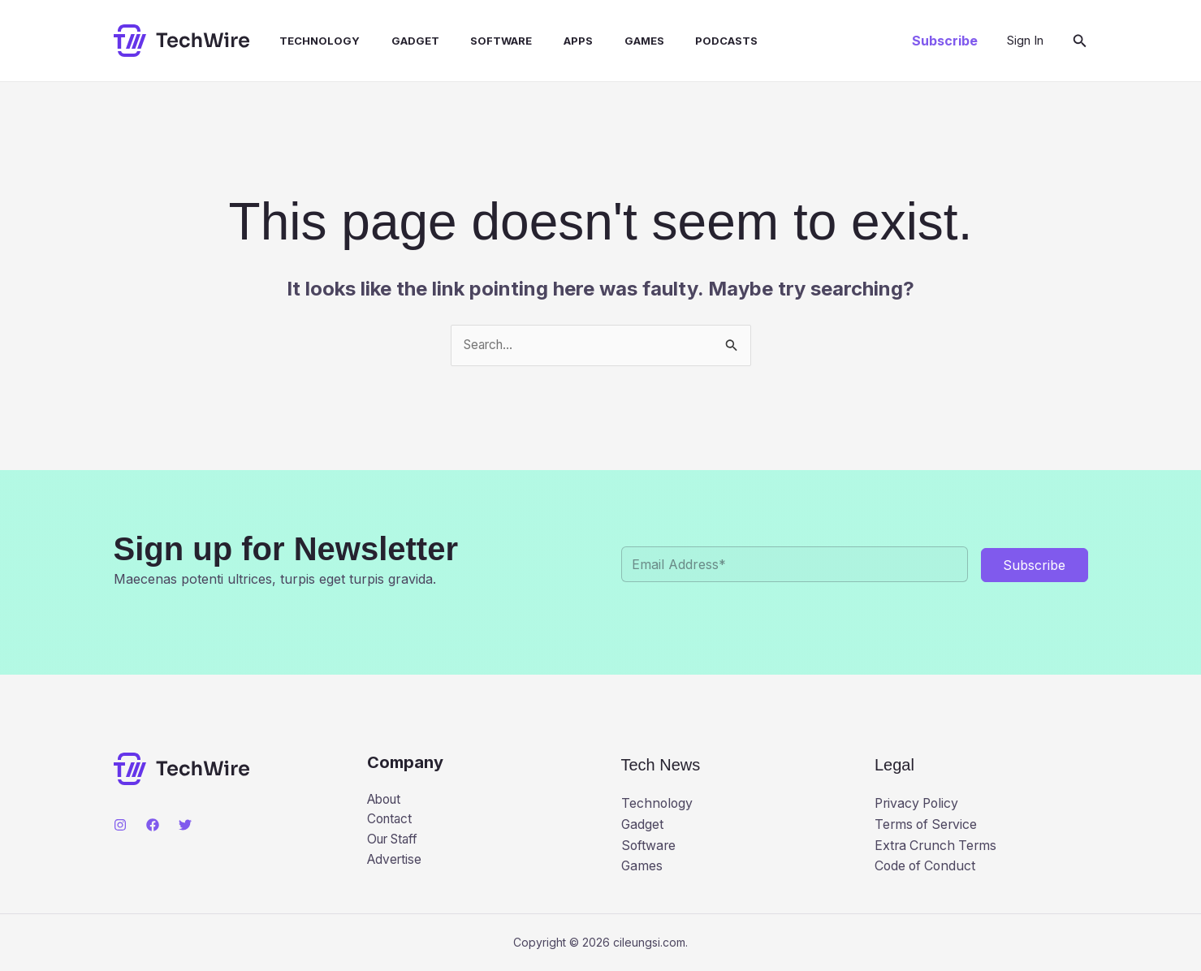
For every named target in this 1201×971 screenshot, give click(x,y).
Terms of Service (928, 824)
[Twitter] (185, 824)
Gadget (397, 40)
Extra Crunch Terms (937, 845)
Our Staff (395, 842)
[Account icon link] (1025, 40)
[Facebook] (152, 824)
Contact (391, 821)
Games (609, 40)
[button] (945, 40)
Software (477, 40)
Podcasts (686, 40)
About (386, 800)
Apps (549, 40)
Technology (306, 40)
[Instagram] (120, 824)
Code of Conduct (927, 866)
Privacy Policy (918, 804)
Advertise (396, 862)
